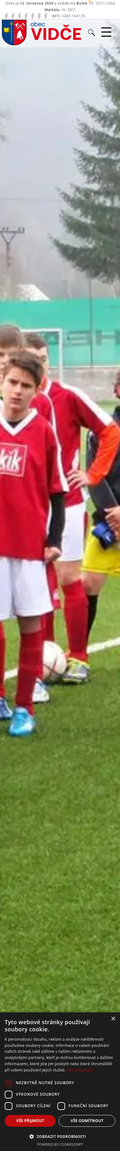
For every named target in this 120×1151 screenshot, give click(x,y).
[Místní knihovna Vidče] (13, 16)
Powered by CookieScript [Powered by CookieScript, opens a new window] (60, 1144)
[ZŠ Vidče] (26, 16)
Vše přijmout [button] (30, 1120)
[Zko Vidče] (45, 16)
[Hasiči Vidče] (32, 16)
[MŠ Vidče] (19, 16)
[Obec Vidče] (6, 16)
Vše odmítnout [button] (87, 1120)
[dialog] (60, 1081)
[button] (60, 1136)
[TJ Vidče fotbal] (39, 16)
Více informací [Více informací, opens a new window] (80, 1070)
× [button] (113, 1019)
